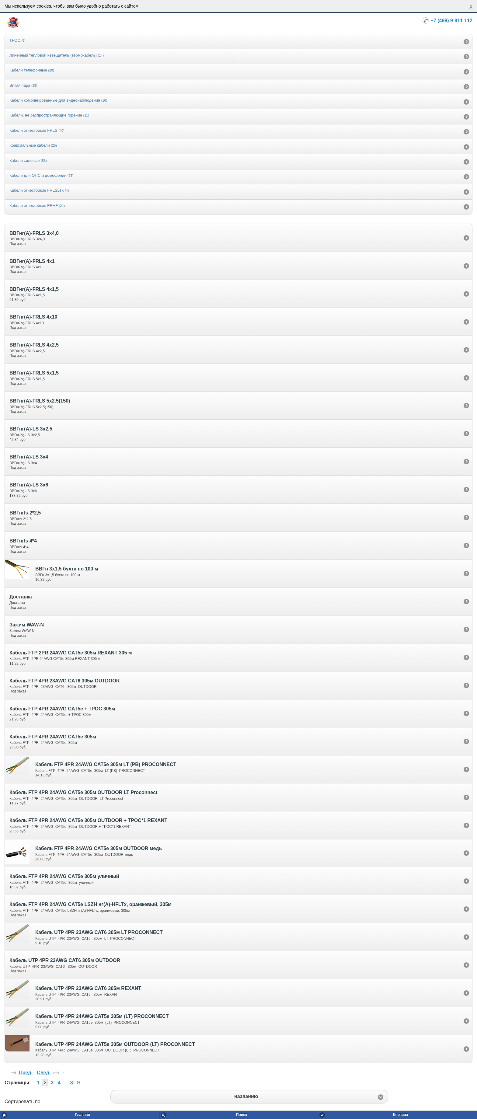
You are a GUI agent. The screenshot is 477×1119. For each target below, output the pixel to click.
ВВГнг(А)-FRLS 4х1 (32, 261)
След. (43, 1072)
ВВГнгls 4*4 (23, 540)
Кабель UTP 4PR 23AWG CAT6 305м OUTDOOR (64, 960)
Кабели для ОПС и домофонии (41, 175)
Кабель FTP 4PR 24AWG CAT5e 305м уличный (64, 876)
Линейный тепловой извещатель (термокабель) (56, 55)
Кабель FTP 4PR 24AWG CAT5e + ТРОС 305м (62, 708)
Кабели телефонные (31, 70)
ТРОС (17, 40)
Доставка (20, 596)
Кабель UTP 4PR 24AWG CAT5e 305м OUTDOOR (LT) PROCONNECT (115, 1044)
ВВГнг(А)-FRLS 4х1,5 (34, 289)
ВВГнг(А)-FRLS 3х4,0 (34, 233)
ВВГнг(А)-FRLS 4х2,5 (34, 344)
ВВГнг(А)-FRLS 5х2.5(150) (39, 400)
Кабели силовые (28, 160)
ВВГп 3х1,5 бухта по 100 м (66, 568)
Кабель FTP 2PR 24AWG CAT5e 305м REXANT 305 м (70, 652)
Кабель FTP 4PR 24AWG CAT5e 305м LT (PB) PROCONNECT (105, 764)
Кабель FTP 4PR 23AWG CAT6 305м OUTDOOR (64, 680)
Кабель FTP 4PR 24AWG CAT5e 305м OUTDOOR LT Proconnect (83, 792)
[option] (238, 41)
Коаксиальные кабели (33, 145)
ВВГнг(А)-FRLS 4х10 (33, 316)
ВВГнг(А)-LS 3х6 (28, 484)
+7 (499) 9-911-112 (451, 20)
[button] (249, 1096)
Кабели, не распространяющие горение (49, 115)
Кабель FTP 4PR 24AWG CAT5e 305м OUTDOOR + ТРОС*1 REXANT (88, 820)
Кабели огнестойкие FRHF (37, 205)
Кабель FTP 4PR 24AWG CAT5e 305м (52, 736)
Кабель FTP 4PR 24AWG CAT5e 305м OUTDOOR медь (98, 848)
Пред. (26, 1072)
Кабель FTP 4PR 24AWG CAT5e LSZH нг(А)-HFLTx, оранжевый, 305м (90, 904)
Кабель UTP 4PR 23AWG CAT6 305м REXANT (88, 988)
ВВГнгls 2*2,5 (25, 512)
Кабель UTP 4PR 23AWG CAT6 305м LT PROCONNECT (99, 932)
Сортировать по (22, 1101)
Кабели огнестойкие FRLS (36, 130)
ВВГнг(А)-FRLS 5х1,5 (34, 372)
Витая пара (23, 85)
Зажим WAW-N (26, 624)
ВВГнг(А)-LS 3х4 (28, 456)
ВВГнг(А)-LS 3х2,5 (30, 428)
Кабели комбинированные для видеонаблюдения (58, 100)
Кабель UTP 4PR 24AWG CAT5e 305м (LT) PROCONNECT (102, 1016)
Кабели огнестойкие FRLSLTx (39, 190)
